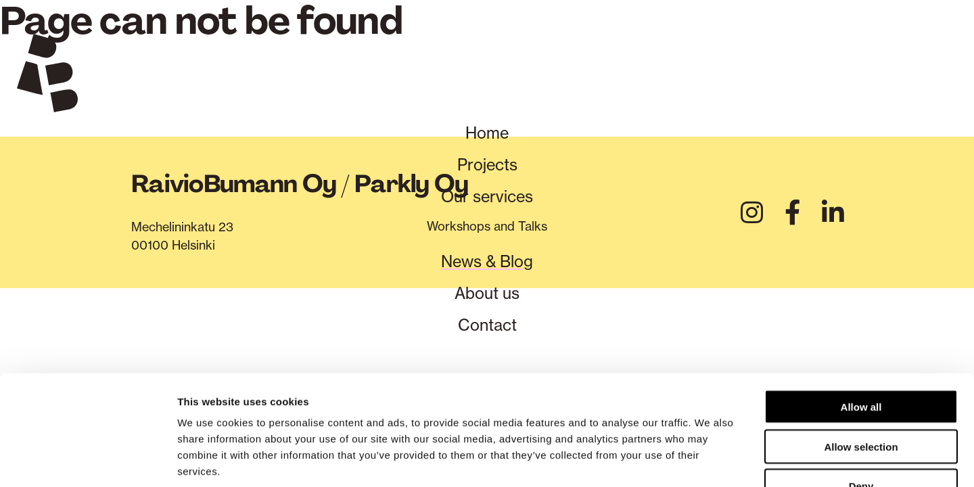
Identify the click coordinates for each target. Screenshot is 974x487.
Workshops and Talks (487, 228)
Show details (709, 460)
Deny (861, 401)
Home (487, 134)
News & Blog (487, 264)
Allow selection (861, 361)
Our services (487, 199)
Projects (487, 166)
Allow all (861, 321)
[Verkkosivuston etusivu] (47, 76)
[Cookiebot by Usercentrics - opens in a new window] (87, 460)
